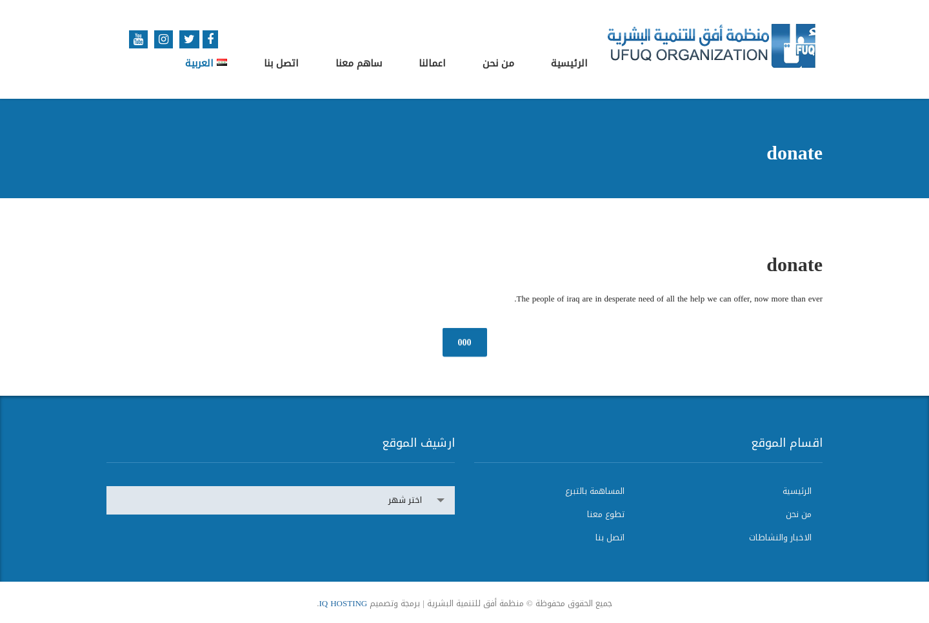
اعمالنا (432, 63)
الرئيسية (569, 63)
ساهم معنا (358, 63)
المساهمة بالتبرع (594, 491)
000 (465, 342)
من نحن (498, 63)
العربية (206, 63)
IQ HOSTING (343, 603)
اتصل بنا (281, 63)
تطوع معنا (605, 514)
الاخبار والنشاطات (780, 538)
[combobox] (280, 500)
